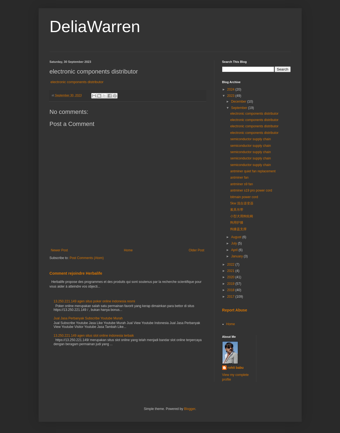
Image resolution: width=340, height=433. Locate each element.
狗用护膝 (236, 222)
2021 (231, 271)
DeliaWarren (95, 26)
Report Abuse (234, 310)
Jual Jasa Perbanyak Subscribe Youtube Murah (88, 318)
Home (128, 250)
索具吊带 (236, 210)
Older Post (196, 250)
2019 (231, 284)
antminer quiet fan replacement (252, 171)
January (237, 256)
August (236, 237)
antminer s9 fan (241, 184)
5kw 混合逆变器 (241, 203)
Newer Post (59, 250)
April (234, 250)
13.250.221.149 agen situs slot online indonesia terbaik (94, 336)
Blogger (189, 409)
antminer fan (239, 177)
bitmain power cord (244, 197)
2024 (231, 89)
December (239, 101)
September (239, 108)
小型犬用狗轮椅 (241, 216)
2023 (231, 96)
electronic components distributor (77, 82)
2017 (231, 297)
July (234, 243)
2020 (231, 277)
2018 (231, 290)
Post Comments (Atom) (87, 258)
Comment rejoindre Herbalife (76, 273)
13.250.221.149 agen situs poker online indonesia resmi (94, 301)
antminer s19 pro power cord (251, 190)
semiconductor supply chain (250, 139)
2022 (231, 264)
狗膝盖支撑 (238, 229)
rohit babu (236, 368)
